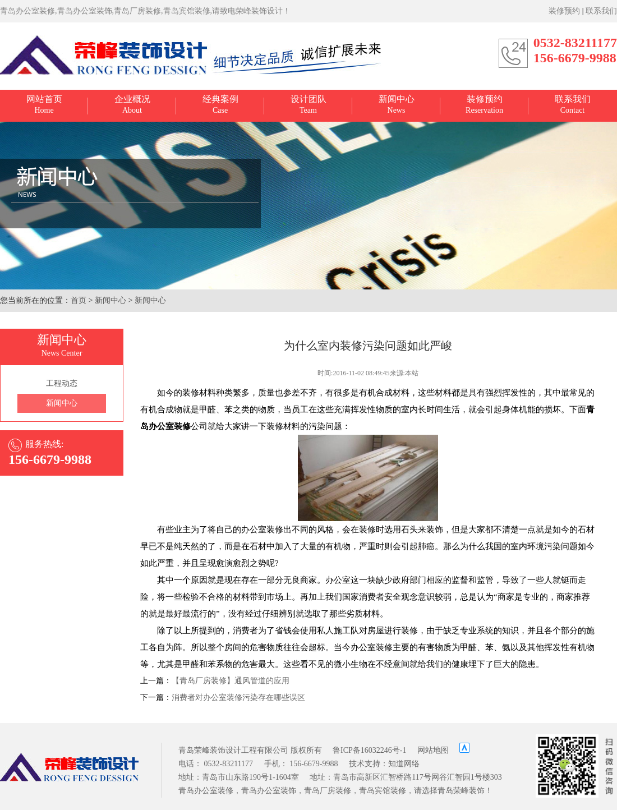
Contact (573, 104)
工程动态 (61, 383)
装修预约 (564, 11)
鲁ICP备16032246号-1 (369, 750)
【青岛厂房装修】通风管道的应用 (230, 680)
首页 (78, 300)
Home (44, 104)
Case (220, 104)
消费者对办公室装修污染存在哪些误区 (238, 697)
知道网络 (404, 764)
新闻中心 (110, 300)
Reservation (484, 104)
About (132, 104)
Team (308, 104)
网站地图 (433, 750)
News (397, 104)
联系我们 (601, 11)
